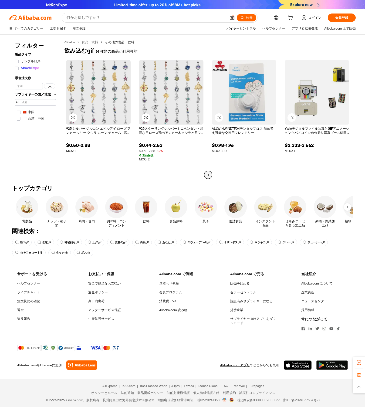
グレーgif (286, 242)
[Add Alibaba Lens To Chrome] (81, 365)
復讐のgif (118, 242)
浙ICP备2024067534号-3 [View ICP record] (301, 400)
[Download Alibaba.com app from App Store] (298, 365)
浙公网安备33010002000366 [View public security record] (258, 400)
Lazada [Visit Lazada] (189, 386)
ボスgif (83, 252)
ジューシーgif (314, 242)
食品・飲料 (90, 42)
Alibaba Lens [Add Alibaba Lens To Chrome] (27, 365)
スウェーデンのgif (196, 242)
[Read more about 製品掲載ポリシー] (149, 393)
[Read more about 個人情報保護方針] (205, 393)
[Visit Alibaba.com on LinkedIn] (310, 328)
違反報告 (23, 319)
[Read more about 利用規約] (228, 393)
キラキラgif (259, 242)
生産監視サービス (101, 319)
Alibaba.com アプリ (235, 365)
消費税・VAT (168, 301)
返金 (20, 310)
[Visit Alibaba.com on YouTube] (331, 328)
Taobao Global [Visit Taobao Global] (208, 386)
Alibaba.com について (317, 283)
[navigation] (35, 109)
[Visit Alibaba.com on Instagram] (324, 328)
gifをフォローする (29, 252)
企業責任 (307, 292)
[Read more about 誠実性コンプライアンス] (256, 393)
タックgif (59, 252)
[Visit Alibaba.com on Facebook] (303, 328)
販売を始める (240, 283)
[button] (232, 17)
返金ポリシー (98, 292)
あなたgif (166, 242)
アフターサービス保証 (104, 310)
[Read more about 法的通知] (126, 393)
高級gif (142, 242)
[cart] (291, 18)
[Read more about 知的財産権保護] (177, 393)
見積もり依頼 (169, 283)
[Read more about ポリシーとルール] (103, 393)
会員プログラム (170, 292)
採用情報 (307, 310)
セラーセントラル (243, 292)
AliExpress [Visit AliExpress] (109, 386)
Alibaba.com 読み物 (173, 310)
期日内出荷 (96, 301)
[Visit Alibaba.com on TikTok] (338, 328)
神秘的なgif (69, 242)
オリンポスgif (230, 242)
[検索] (246, 17)
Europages (256, 386)
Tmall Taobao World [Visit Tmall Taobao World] (153, 386)
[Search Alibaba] (146, 17)
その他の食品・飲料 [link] (119, 42)
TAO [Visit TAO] (225, 386)
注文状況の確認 (28, 301)
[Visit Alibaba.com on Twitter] (317, 328)
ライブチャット (28, 292)
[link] (359, 363)
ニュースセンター (314, 301)
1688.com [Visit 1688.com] (128, 386)
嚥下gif (22, 242)
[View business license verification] (224, 400)
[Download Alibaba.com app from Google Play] (332, 365)
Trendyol (238, 386)
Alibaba (69, 42)
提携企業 (236, 310)
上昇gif (94, 242)
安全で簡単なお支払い (104, 283)
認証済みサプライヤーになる (251, 301)
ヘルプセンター (28, 283)
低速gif (44, 242)
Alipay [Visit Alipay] (175, 386)
